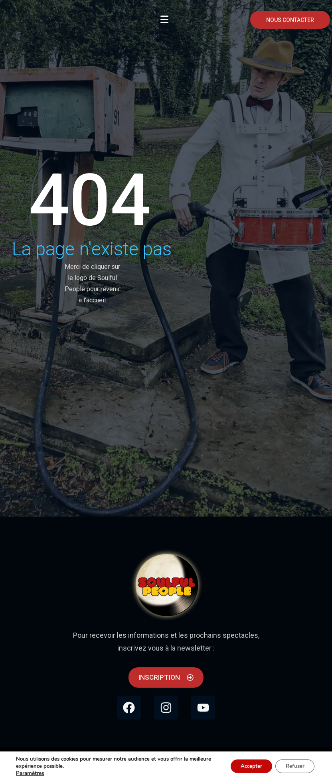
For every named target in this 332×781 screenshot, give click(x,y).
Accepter (244, 766)
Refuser (292, 766)
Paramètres (29, 773)
